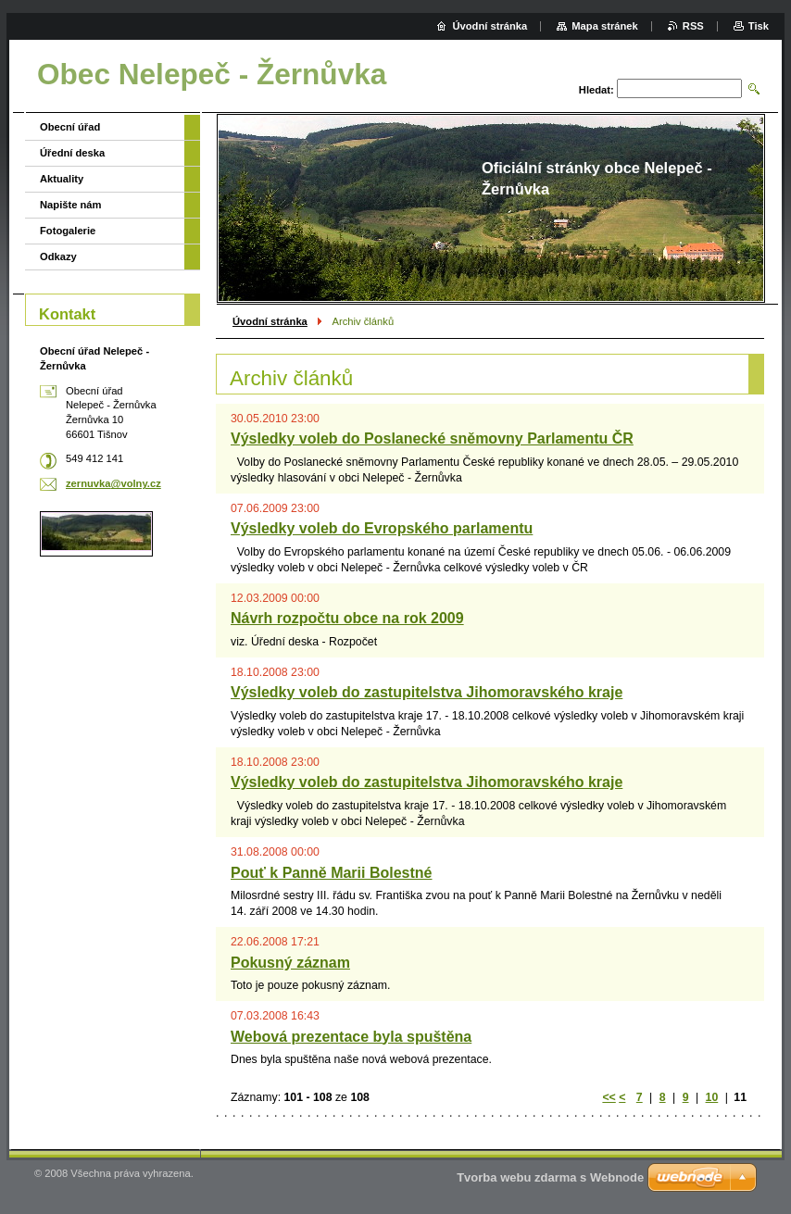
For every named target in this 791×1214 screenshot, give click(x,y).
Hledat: (596, 89)
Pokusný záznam (290, 962)
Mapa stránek (604, 25)
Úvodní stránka (270, 321)
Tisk (758, 25)
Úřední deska (72, 152)
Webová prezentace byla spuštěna (351, 1037)
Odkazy (58, 256)
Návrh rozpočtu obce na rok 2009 (347, 618)
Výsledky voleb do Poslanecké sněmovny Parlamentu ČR (432, 438)
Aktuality (61, 178)
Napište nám (71, 204)
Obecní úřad (70, 126)
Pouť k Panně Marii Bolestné (332, 873)
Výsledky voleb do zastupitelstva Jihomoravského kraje (426, 692)
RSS (693, 25)
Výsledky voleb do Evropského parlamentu (382, 528)
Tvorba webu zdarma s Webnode (550, 1177)
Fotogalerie (67, 230)
